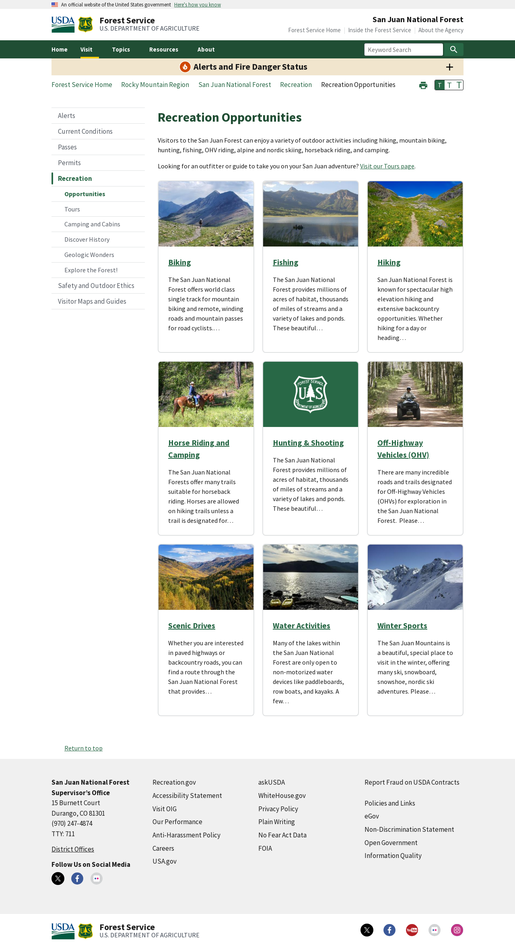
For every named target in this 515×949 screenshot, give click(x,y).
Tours (72, 209)
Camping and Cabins (92, 224)
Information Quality (393, 855)
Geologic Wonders (89, 255)
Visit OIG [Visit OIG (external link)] (164, 808)
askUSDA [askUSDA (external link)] (271, 782)
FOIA (265, 848)
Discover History (86, 239)
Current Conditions (85, 131)
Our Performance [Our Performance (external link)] (177, 821)
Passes (67, 147)
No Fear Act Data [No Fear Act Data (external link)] (282, 835)
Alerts (66, 115)
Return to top (83, 748)
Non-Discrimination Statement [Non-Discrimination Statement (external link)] (409, 829)
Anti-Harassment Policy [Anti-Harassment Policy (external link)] (186, 835)
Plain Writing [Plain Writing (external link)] (276, 821)
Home (60, 49)
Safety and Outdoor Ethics (96, 285)
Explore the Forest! (90, 270)
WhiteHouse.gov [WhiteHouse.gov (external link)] (282, 795)
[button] (423, 84)
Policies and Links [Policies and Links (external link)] (390, 803)
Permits (69, 162)
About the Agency (441, 30)
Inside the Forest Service (379, 30)
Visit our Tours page (387, 166)
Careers (163, 848)
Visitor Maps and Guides (92, 301)
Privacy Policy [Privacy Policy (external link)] (278, 808)
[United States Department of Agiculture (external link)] (65, 25)
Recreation (75, 178)
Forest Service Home (314, 30)
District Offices (73, 849)
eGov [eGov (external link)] (372, 816)
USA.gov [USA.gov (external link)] (164, 861)
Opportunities (84, 194)
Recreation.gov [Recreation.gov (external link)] (174, 782)
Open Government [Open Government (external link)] (391, 842)
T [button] (440, 85)
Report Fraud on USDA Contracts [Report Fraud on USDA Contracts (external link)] (412, 782)
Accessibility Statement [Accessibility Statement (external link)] (187, 795)
